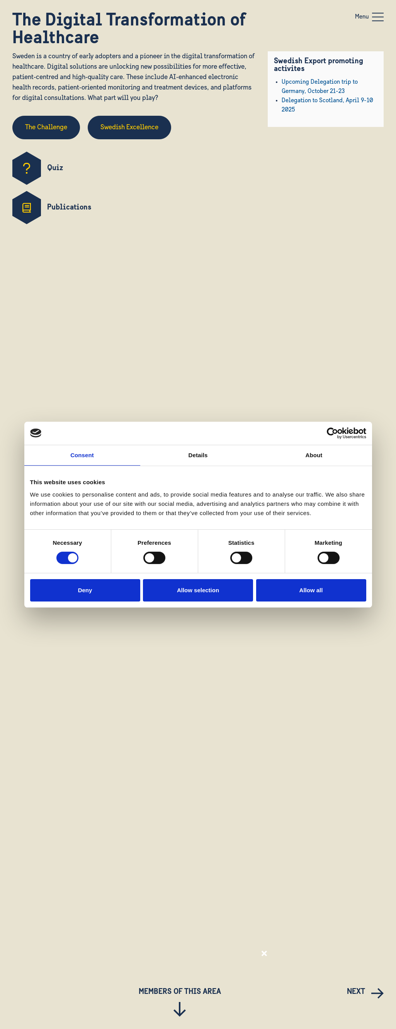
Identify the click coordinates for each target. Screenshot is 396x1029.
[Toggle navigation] (378, 17)
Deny (85, 590)
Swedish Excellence (129, 127)
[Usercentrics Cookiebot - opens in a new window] (332, 433)
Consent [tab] (82, 454)
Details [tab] (198, 454)
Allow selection (198, 590)
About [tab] (314, 454)
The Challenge (46, 127)
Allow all (311, 590)
